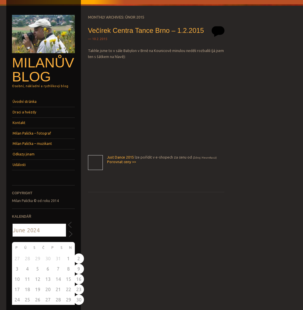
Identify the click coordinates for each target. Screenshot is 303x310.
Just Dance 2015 (120, 157)
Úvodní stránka (25, 101)
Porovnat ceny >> (121, 162)
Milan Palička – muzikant (32, 143)
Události (19, 165)
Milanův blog (43, 69)
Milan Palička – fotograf (32, 133)
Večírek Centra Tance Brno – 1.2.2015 (146, 30)
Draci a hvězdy (24, 112)
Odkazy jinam (24, 154)
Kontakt (19, 123)
